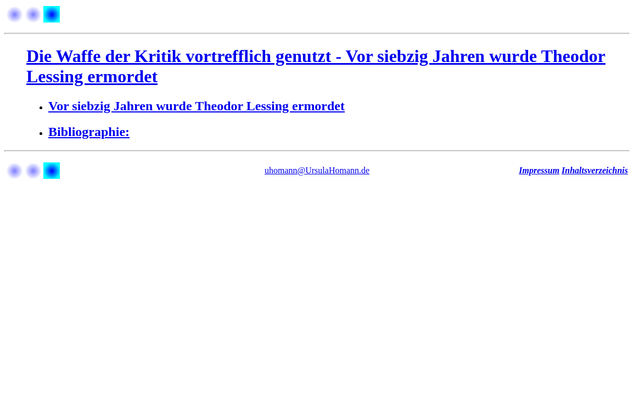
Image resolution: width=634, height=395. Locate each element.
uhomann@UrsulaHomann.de (317, 170)
